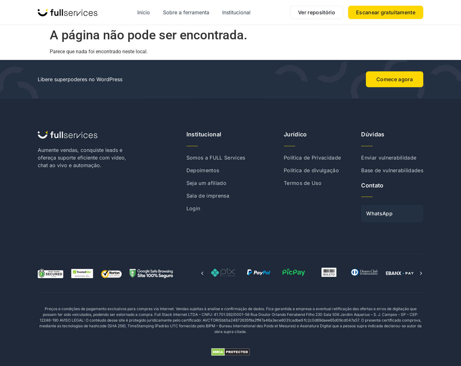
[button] (202, 273)
